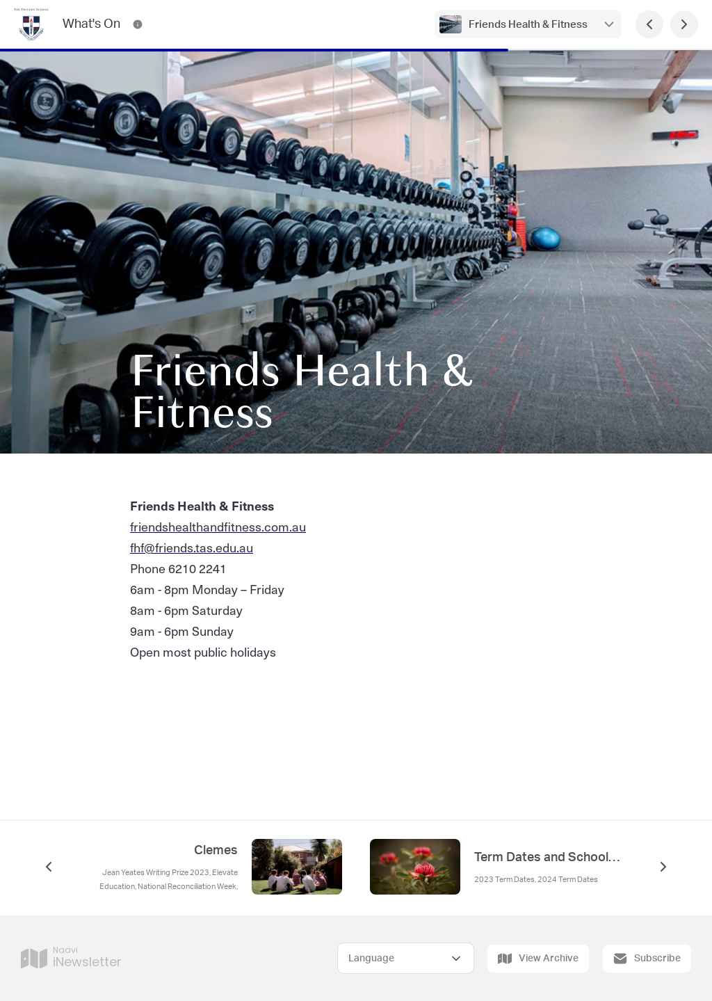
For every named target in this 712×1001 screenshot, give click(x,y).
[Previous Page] (649, 24)
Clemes (216, 850)
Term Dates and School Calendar (548, 857)
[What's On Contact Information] (137, 24)
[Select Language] (406, 958)
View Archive (538, 959)
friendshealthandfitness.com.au (218, 526)
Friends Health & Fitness (528, 24)
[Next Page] (684, 24)
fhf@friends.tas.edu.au (191, 547)
